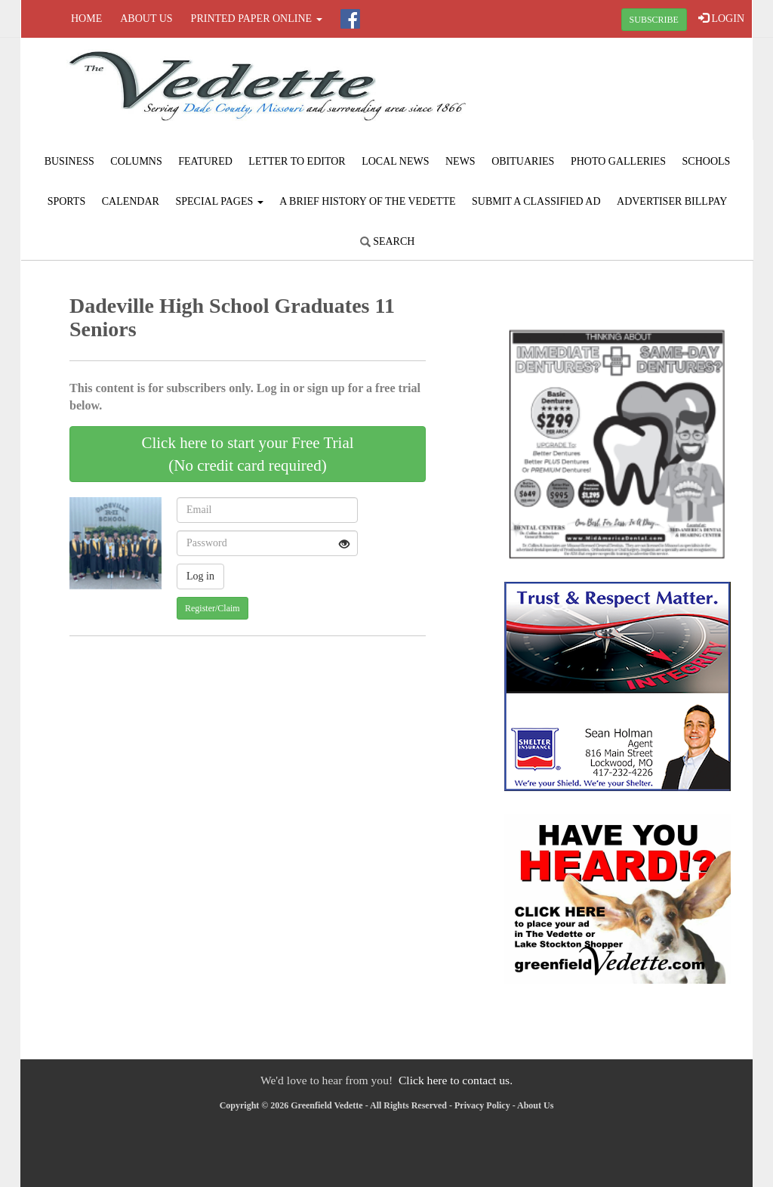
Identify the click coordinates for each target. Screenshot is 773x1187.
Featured (205, 161)
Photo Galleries (618, 161)
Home (86, 18)
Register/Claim (212, 608)
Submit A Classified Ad (536, 201)
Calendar (130, 201)
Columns (136, 161)
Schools (706, 161)
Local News (395, 161)
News (460, 161)
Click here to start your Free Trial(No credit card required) (247, 454)
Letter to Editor (296, 161)
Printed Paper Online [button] (256, 18)
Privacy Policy (482, 1105)
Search (387, 241)
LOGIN (721, 18)
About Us (146, 18)
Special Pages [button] (219, 201)
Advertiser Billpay (672, 201)
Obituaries (522, 161)
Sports (67, 201)
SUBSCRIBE (654, 19)
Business (69, 161)
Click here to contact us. (456, 1080)
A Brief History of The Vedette (367, 201)
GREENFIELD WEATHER (629, 94)
